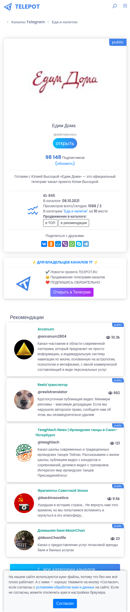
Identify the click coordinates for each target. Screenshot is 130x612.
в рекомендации (74, 222)
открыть (65, 143)
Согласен (65, 603)
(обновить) (65, 163)
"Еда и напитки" (75, 211)
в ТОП (50, 222)
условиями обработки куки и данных (65, 587)
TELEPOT (27, 6)
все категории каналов (65, 569)
